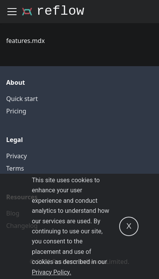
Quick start (22, 98)
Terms (15, 168)
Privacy (16, 156)
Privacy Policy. (51, 272)
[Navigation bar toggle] (12, 11)
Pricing (16, 111)
